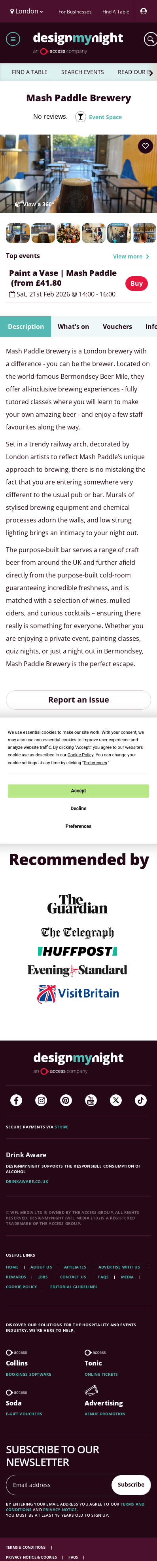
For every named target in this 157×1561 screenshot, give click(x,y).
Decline (78, 808)
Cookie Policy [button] (80, 755)
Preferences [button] (95, 762)
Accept (78, 791)
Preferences (79, 826)
